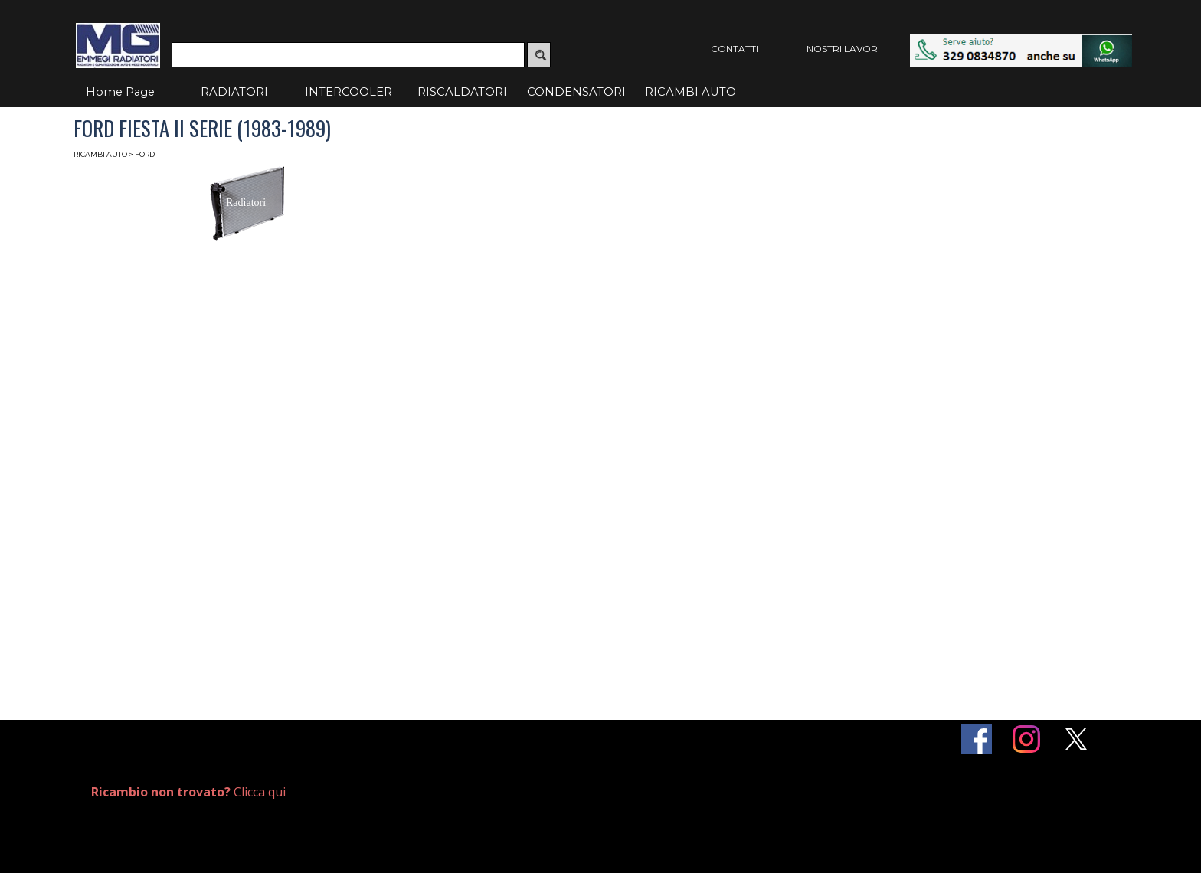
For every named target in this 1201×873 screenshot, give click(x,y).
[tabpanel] (261, 792)
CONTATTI (734, 48)
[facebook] (976, 739)
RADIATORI (234, 92)
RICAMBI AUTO (690, 92)
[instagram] (1026, 739)
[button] (1021, 41)
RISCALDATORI (462, 92)
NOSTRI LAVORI (843, 48)
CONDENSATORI (576, 92)
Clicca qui (188, 791)
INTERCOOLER (348, 92)
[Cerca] (348, 54)
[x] (1076, 739)
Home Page (120, 92)
